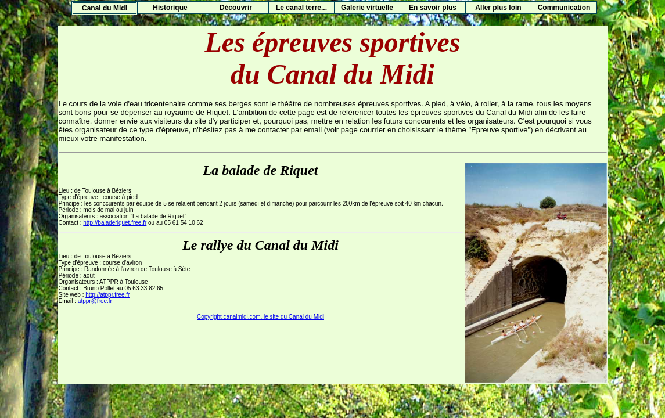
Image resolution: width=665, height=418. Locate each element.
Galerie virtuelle (367, 7)
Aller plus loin (498, 7)
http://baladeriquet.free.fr (114, 222)
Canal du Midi (104, 8)
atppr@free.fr (95, 301)
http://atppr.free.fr (107, 294)
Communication (564, 7)
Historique (170, 7)
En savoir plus (432, 7)
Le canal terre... (301, 7)
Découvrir (236, 7)
